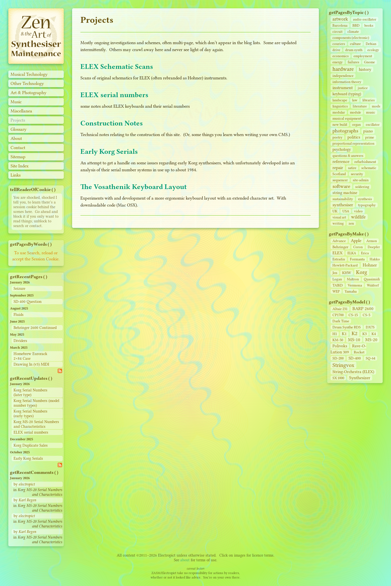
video (358, 211)
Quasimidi (372, 279)
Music (16, 101)
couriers (338, 44)
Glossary (19, 129)
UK (334, 211)
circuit (337, 31)
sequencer (340, 180)
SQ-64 (370, 358)
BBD (355, 25)
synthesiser (342, 204)
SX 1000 (338, 378)
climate (353, 31)
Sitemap (18, 156)
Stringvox (343, 365)
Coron (358, 247)
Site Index (20, 165)
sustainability (342, 199)
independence (343, 76)
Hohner (370, 265)
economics (340, 56)
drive (336, 50)
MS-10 (354, 339)
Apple (356, 240)
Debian (371, 44)
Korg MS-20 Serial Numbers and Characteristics (36, 424)
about (185, 560)
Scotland (339, 174)
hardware (343, 69)
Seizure (19, 288)
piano (368, 131)
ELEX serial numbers (31, 432)
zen (351, 223)
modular (338, 112)
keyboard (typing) (346, 94)
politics (353, 137)
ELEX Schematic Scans (116, 66)
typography (367, 205)
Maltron (353, 279)
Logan (337, 279)
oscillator (373, 124)
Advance (339, 241)
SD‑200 (338, 358)
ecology (373, 50)
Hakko (375, 259)
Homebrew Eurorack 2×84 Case (30, 356)
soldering (362, 187)
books (368, 25)
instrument (342, 87)
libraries (368, 100)
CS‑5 (366, 315)
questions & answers (347, 156)
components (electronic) (350, 38)
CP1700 (338, 315)
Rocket (359, 352)
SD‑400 (355, 358)
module (355, 112)
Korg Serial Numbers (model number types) (36, 403)
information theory (346, 82)
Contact (18, 147)
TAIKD (337, 285)
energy (337, 62)
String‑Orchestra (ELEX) (353, 371)
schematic (368, 168)
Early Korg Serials (28, 458)
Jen (334, 273)
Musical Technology (29, 74)
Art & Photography (29, 92)
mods (376, 106)
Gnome (369, 62)
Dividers (20, 340)
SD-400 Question (28, 301)
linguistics (340, 106)
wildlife (358, 217)
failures (353, 62)
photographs (345, 131)
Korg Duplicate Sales (31, 445)
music (370, 112)
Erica (365, 253)
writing (338, 223)
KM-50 (337, 340)
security (357, 174)
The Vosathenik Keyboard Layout (133, 187)
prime (369, 137)
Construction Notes (111, 123)
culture (355, 44)
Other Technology (27, 83)
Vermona (355, 285)
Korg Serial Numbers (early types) (30, 413)
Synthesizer (359, 377)
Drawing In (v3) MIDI (31, 364)
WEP (336, 291)
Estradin (338, 259)
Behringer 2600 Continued (35, 327)
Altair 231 (339, 309)
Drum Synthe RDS (346, 327)
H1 (334, 334)
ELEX (337, 252)
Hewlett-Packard (345, 265)
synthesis (365, 199)
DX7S (370, 327)
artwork (340, 19)
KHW (346, 272)
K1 (344, 333)
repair (337, 167)
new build (339, 124)
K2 (354, 333)
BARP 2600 (363, 308)
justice (363, 88)
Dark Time (340, 321)
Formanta (357, 259)
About (16, 138)
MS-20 (371, 339)
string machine (344, 192)
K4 (374, 334)
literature (360, 106)
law (354, 100)
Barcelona (339, 25)
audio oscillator (364, 19)
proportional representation (353, 143)
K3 (364, 334)
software (341, 186)
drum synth (353, 50)
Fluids (19, 314)
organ (356, 124)
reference (340, 161)
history (365, 69)
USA (345, 211)
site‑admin (361, 180)
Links (16, 175)
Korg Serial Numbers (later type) (30, 392)
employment (363, 56)
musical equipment (346, 118)
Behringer (340, 247)
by (24, 484)
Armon (371, 241)
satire (352, 168)
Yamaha (351, 291)
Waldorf (373, 285)
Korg (361, 272)
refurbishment (365, 162)
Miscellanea (21, 111)
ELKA (351, 253)
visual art (339, 217)
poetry (337, 137)
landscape (339, 100)
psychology (341, 149)
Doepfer (374, 247)
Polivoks (339, 346)
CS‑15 (353, 315)
